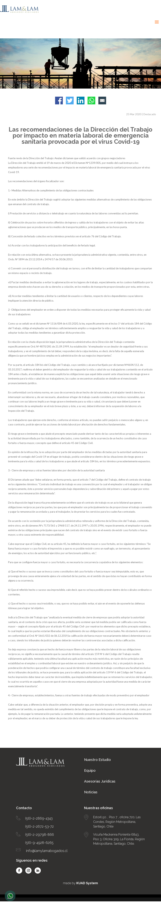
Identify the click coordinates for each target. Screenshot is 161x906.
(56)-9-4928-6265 (39, 843)
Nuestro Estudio (97, 760)
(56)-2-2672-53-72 (39, 826)
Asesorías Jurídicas (99, 781)
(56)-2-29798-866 (39, 834)
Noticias (90, 792)
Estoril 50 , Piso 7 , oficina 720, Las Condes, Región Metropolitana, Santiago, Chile (117, 821)
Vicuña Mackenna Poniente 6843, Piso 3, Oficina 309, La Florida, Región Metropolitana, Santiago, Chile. (119, 839)
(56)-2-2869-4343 (39, 818)
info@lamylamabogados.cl (46, 851)
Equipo (89, 770)
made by (80, 883)
